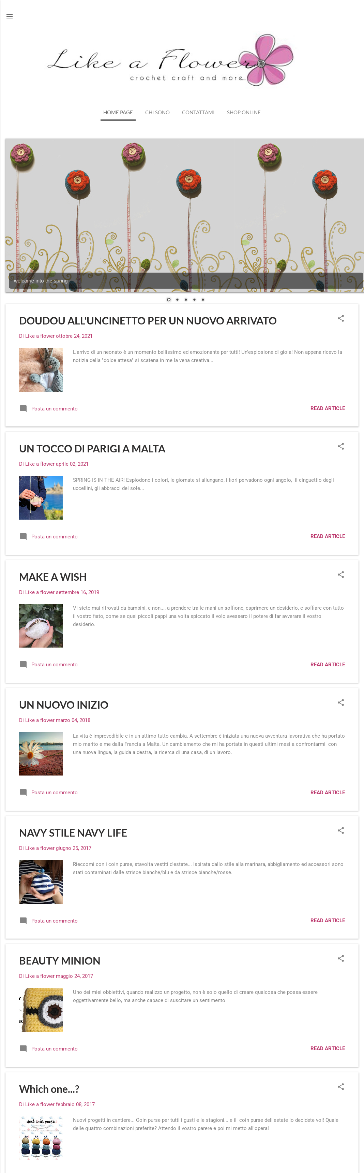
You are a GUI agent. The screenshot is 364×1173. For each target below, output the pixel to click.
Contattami (198, 112)
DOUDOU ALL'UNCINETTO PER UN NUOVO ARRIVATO (148, 320)
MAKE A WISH (53, 576)
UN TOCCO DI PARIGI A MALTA (92, 448)
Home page (118, 112)
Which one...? (49, 1089)
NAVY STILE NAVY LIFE (73, 832)
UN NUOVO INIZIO (63, 704)
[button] (341, 319)
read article (327, 408)
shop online (244, 112)
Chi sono (157, 112)
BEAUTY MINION (60, 960)
